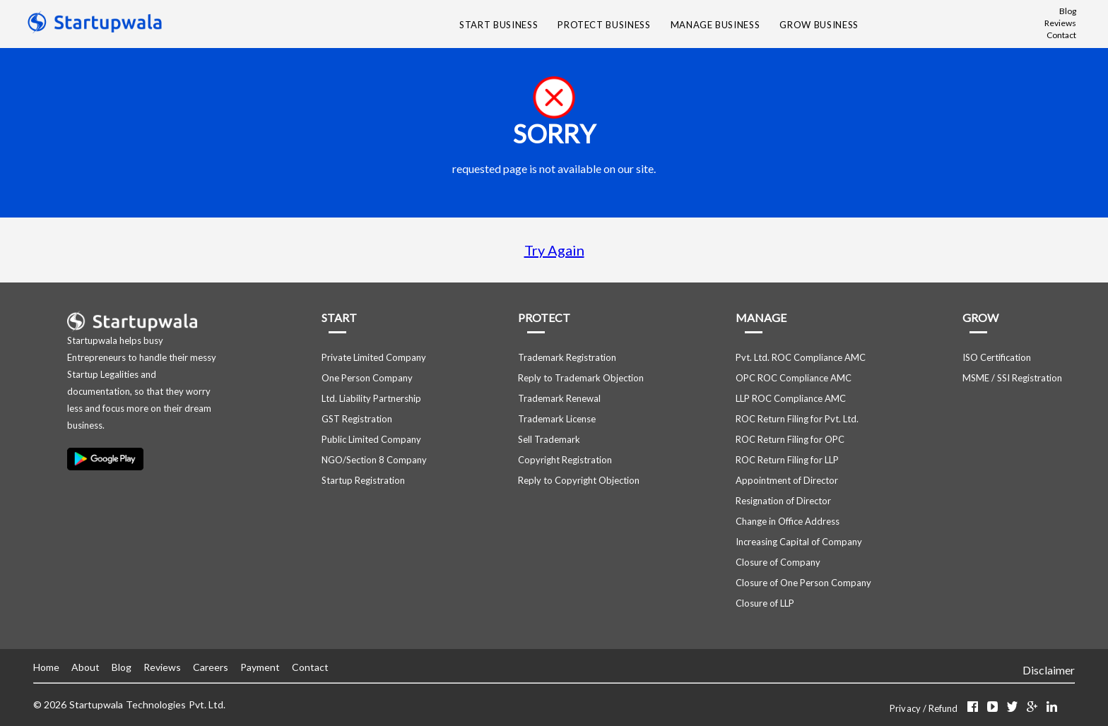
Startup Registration (363, 480)
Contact (1061, 35)
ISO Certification (996, 357)
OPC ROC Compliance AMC (793, 377)
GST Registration (357, 418)
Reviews (1060, 23)
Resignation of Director (783, 500)
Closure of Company (778, 562)
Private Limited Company (374, 357)
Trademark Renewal (559, 398)
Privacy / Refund (925, 708)
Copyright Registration (565, 459)
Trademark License (557, 418)
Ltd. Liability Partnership (371, 398)
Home (46, 667)
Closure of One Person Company (803, 582)
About (85, 667)
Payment (260, 667)
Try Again (554, 250)
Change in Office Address (787, 521)
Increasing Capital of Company (799, 541)
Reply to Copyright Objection (579, 480)
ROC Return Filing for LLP (787, 459)
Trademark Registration (567, 357)
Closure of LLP (765, 603)
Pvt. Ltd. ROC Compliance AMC (801, 357)
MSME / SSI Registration (1012, 377)
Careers (210, 667)
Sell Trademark (549, 439)
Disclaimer (1048, 670)
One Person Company (367, 377)
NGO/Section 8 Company (374, 459)
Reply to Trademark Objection (581, 377)
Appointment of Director (787, 480)
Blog (1067, 11)
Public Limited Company (371, 439)
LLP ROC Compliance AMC (791, 398)
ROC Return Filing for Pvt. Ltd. (797, 418)
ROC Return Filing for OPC (790, 439)
